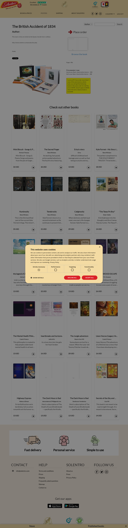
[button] (37, 278)
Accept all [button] (89, 277)
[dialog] (64, 264)
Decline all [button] (72, 277)
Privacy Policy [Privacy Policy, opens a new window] (54, 262)
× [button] (99, 247)
